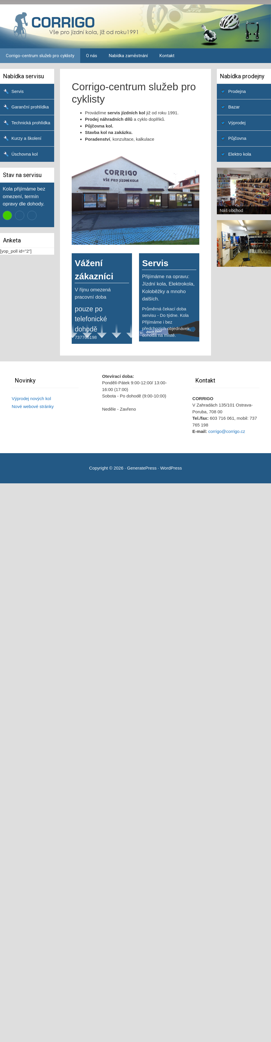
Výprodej (237, 122)
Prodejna (237, 91)
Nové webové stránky (33, 406)
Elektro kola (239, 154)
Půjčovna (237, 138)
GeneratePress (142, 467)
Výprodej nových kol (31, 398)
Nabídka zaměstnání (128, 55)
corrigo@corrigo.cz (226, 431)
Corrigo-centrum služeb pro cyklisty (40, 55)
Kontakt (166, 55)
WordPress (171, 467)
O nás (91, 55)
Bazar (234, 106)
